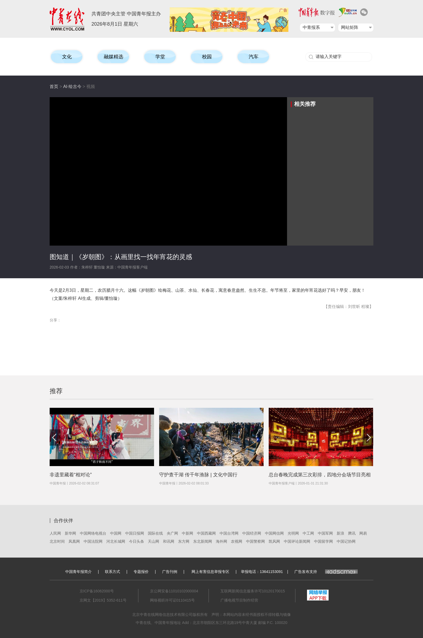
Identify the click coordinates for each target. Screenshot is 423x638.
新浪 (340, 533)
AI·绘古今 (72, 86)
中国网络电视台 (93, 533)
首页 (54, 86)
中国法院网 (93, 541)
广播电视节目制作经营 (239, 600)
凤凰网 (74, 541)
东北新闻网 (202, 541)
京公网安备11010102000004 (174, 591)
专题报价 (141, 571)
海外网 (221, 541)
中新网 (187, 533)
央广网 (172, 533)
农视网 (236, 541)
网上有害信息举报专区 (210, 571)
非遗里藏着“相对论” (71, 474)
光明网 (293, 533)
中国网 (115, 533)
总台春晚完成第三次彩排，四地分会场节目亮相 (320, 474)
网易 (363, 533)
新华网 (70, 533)
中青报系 (311, 27)
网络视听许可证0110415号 (172, 600)
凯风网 (274, 541)
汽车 (253, 56)
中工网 (308, 533)
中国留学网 (323, 541)
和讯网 (168, 541)
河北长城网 (115, 541)
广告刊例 (169, 571)
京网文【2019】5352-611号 (103, 600)
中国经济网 (251, 533)
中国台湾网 (229, 533)
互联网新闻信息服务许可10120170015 (252, 591)
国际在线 (155, 533)
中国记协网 (346, 541)
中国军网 (325, 533)
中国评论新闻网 (297, 541)
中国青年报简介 (78, 571)
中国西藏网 (206, 533)
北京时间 (57, 541)
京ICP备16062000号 (97, 591)
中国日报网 (134, 533)
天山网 (153, 541)
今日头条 (136, 541)
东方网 (183, 541)
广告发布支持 (326, 571)
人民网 (55, 533)
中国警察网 (255, 541)
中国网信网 (274, 533)
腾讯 (352, 533)
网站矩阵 (349, 27)
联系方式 (112, 571)
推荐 (56, 391)
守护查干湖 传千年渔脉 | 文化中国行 (198, 474)
